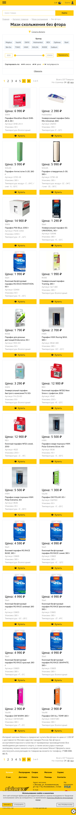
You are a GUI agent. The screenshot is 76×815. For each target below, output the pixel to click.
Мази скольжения (40, 19)
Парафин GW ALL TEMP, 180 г (55, 716)
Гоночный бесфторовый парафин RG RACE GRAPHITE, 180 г (55, 663)
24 (65, 82)
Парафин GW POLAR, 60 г (53, 497)
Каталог (9, 772)
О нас (8, 777)
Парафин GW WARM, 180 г (17, 716)
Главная (5, 19)
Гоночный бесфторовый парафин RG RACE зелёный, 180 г (19, 607)
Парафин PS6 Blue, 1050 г (17, 228)
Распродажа (24, 772)
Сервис (60, 772)
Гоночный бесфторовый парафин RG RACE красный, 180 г (19, 663)
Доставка (23, 777)
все (72, 82)
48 (68, 82)
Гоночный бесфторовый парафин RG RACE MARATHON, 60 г (19, 284)
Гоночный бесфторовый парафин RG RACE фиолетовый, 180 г (56, 607)
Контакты (61, 777)
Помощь (48, 777)
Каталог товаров (20, 19)
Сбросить (38, 71)
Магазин (48, 772)
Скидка (35, 772)
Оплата (35, 777)
